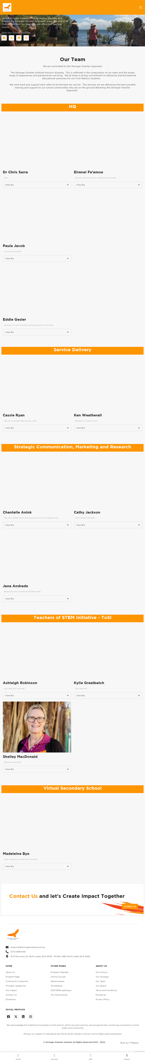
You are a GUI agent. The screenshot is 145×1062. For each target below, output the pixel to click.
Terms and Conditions (106, 990)
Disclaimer (101, 995)
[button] (37, 185)
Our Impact (11, 990)
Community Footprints (17, 981)
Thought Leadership (16, 986)
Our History (101, 972)
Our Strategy (102, 977)
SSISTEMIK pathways (61, 990)
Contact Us (11, 995)
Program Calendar (60, 972)
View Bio (9, 185)
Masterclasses (57, 981)
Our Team (100, 981)
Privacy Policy (102, 999)
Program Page (13, 977)
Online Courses (58, 977)
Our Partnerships (59, 995)
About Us (10, 972)
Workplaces (56, 986)
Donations (11, 999)
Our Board (101, 986)
